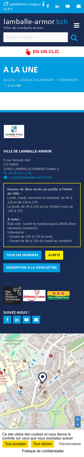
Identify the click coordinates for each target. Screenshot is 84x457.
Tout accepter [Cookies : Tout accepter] (15, 444)
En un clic (42, 52)
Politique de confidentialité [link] (43, 451)
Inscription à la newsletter (31, 268)
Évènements (68, 80)
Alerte (54, 255)
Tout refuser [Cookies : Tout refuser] (42, 444)
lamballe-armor (36, 24)
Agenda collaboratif (37, 80)
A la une (14, 85)
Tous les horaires (22, 255)
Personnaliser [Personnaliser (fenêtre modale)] (70, 444)
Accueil (9, 80)
